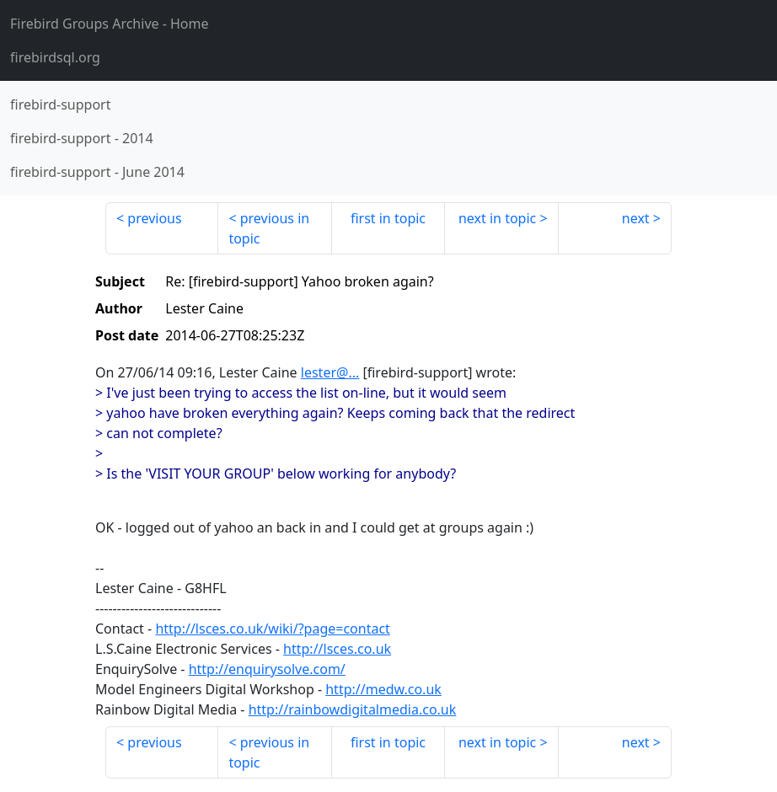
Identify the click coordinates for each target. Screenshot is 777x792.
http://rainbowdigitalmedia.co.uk (353, 709)
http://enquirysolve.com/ (267, 669)
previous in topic (268, 228)
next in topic (497, 218)
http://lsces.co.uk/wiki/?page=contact (272, 628)
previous (154, 218)
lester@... (330, 372)
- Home (109, 23)
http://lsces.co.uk (337, 648)
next (636, 218)
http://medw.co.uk (383, 689)
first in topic (388, 218)
